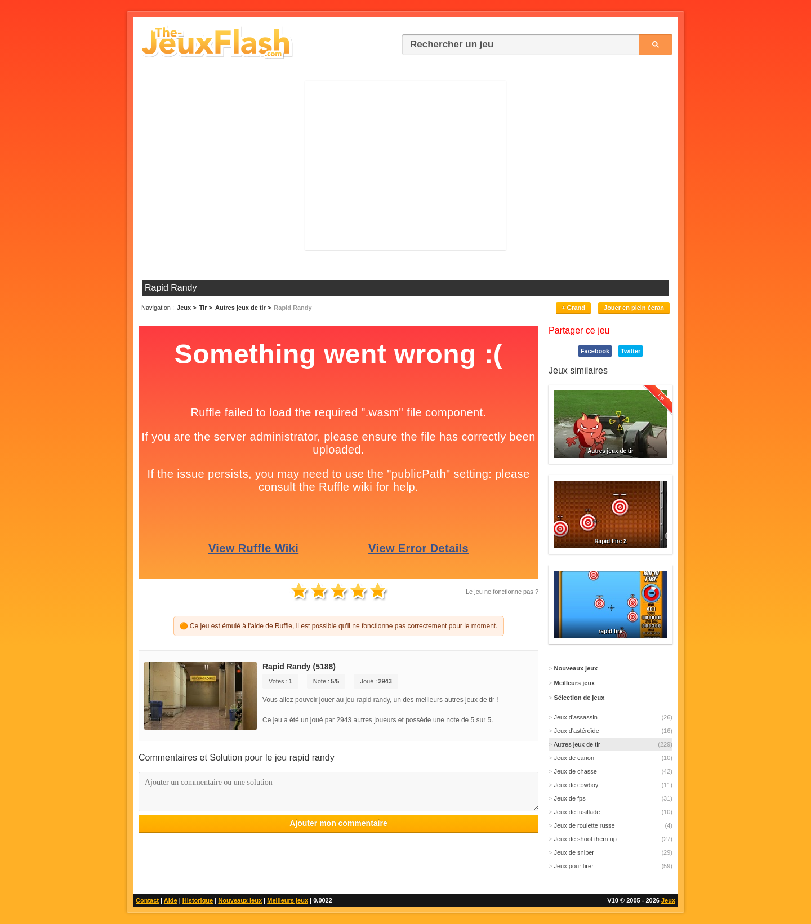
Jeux (668, 900)
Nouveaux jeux (240, 900)
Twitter (630, 351)
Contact (147, 900)
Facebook (595, 351)
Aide (170, 900)
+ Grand (573, 307)
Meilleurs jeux (287, 900)
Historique (197, 900)
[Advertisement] (405, 165)
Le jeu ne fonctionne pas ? (502, 591)
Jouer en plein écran (634, 307)
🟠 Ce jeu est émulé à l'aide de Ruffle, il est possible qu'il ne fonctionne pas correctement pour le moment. (339, 626)
